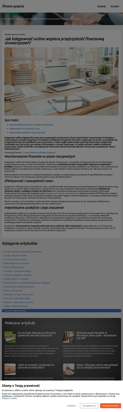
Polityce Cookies (9, 398)
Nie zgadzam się (89, 406)
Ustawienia (71, 406)
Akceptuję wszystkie (110, 406)
